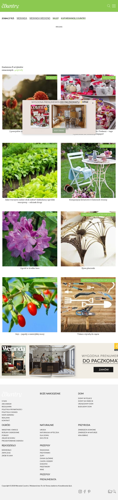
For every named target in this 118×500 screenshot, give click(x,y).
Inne (42, 469)
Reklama (6, 418)
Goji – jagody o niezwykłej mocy (29, 334)
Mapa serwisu (8, 415)
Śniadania (44, 450)
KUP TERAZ (59, 130)
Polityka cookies (9, 412)
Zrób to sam (7, 456)
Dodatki (43, 464)
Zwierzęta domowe (87, 430)
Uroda (43, 430)
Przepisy (45, 474)
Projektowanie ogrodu (12, 441)
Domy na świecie (85, 401)
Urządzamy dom (85, 404)
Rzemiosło (6, 450)
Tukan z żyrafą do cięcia (88, 334)
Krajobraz (83, 435)
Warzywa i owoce (10, 430)
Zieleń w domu (8, 438)
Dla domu (44, 435)
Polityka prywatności (12, 409)
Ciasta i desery (46, 461)
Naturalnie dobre (45, 280)
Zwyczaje (6, 453)
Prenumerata (48, 479)
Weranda (22, 18)
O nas (4, 401)
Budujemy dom (85, 407)
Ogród (52, 214)
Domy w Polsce (85, 398)
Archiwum (6, 404)
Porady (51, 77)
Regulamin (6, 407)
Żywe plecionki (88, 268)
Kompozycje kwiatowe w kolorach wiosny (88, 199)
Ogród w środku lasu (29, 268)
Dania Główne (46, 458)
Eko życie (108, 77)
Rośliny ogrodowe (45, 146)
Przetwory (45, 467)
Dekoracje (108, 146)
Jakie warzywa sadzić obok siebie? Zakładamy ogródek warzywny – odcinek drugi (30, 201)
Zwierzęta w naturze (87, 432)
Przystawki (45, 453)
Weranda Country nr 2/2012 (98, 280)
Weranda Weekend (39, 18)
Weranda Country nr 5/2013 (98, 214)
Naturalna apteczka (49, 432)
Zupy (42, 456)
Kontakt (6, 420)
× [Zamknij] (92, 103)
